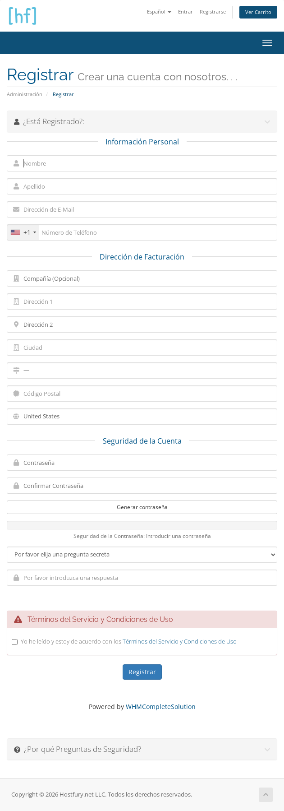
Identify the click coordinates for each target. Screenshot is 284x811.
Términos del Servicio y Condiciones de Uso (180, 641)
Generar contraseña (142, 507)
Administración (24, 94)
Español (159, 11)
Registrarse (213, 11)
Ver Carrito (258, 12)
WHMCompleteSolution (161, 706)
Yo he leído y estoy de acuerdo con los (129, 641)
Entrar (185, 11)
